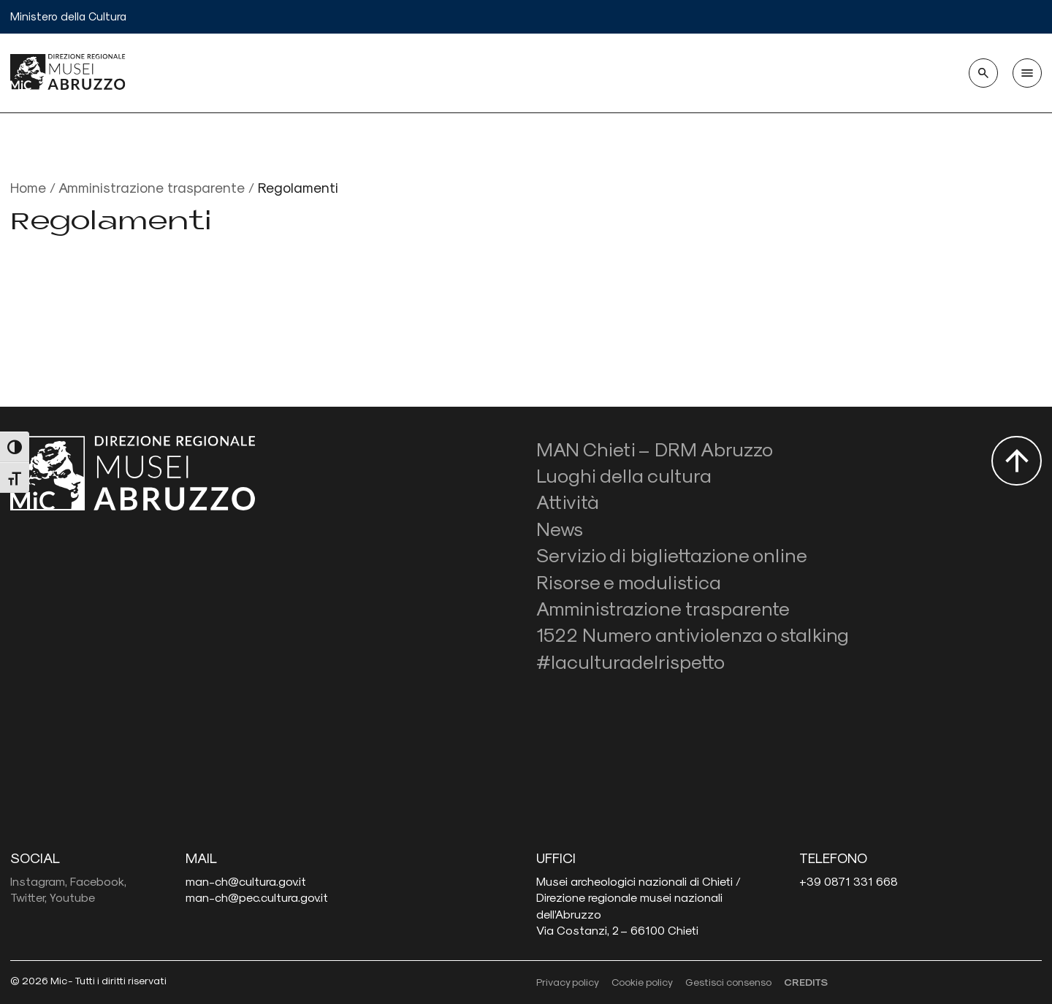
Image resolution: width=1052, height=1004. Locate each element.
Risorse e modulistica (628, 581)
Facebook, (98, 881)
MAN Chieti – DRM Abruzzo (654, 448)
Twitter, (28, 897)
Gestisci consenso (728, 982)
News (559, 528)
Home (28, 187)
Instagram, (38, 881)
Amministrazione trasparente (151, 187)
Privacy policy (567, 982)
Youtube (72, 897)
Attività (567, 501)
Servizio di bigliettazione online (671, 554)
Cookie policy (642, 982)
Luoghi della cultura (624, 475)
